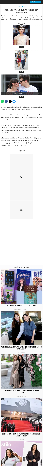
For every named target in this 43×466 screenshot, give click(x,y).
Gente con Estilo (21, 352)
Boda (21, 152)
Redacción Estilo (22, 12)
